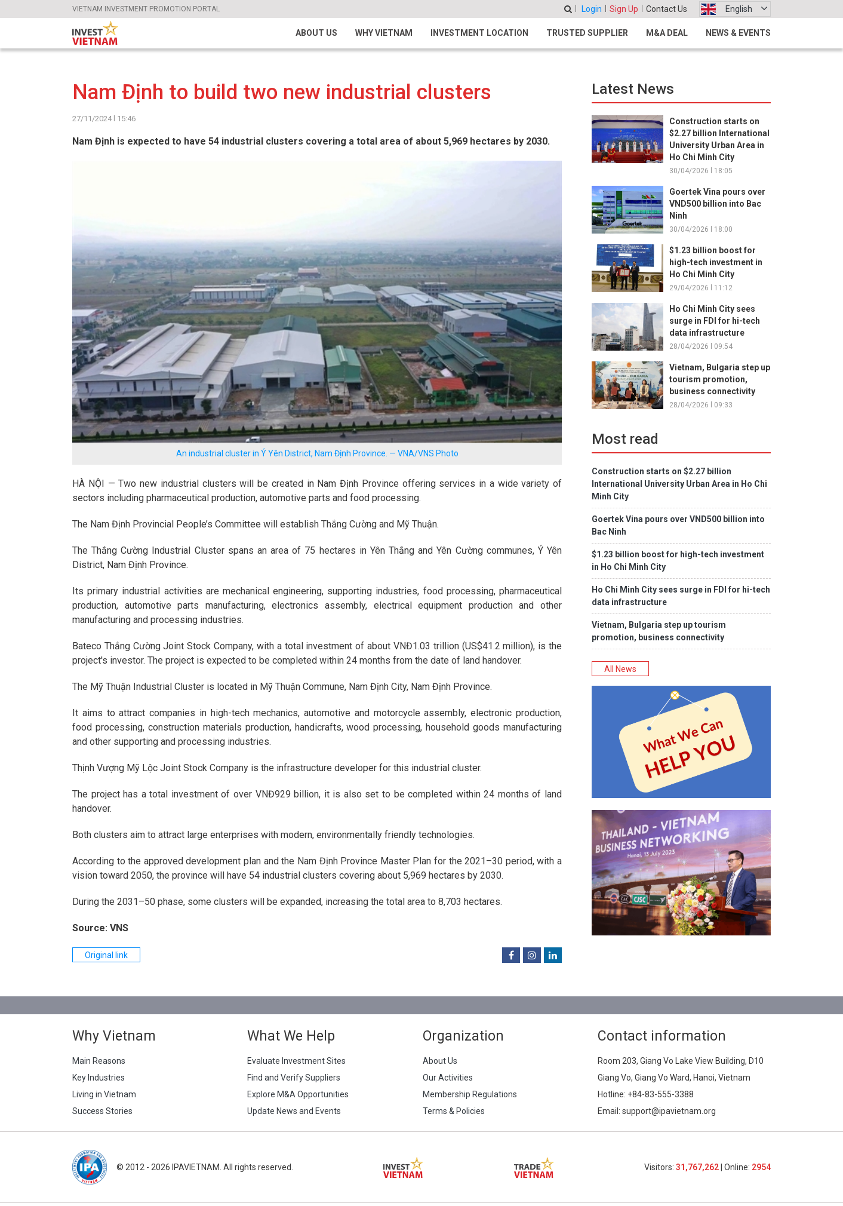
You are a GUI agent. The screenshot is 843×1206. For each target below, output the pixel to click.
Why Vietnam (384, 33)
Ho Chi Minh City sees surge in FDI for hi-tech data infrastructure (714, 320)
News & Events (738, 33)
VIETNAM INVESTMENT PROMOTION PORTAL (146, 9)
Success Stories (102, 1111)
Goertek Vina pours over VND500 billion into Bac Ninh (717, 203)
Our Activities (448, 1077)
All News (620, 669)
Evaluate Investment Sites (296, 1061)
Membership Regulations (470, 1094)
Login (592, 9)
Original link (106, 955)
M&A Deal (667, 33)
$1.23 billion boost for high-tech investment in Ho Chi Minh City (715, 262)
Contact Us (666, 9)
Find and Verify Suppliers (293, 1077)
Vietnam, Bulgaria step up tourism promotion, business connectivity (719, 379)
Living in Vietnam (104, 1094)
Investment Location (479, 33)
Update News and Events (294, 1111)
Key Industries (98, 1077)
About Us (316, 33)
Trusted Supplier (587, 33)
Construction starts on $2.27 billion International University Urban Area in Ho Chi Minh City (679, 484)
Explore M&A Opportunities (298, 1094)
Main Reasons (98, 1061)
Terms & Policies (454, 1111)
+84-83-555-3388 (660, 1094)
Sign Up (624, 9)
